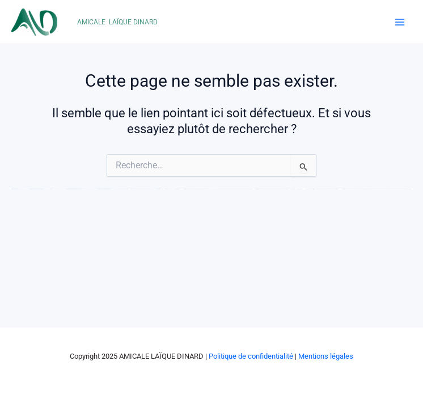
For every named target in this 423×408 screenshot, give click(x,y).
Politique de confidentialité (251, 356)
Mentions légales (325, 356)
